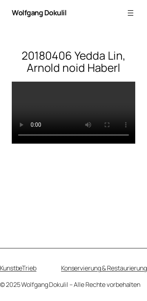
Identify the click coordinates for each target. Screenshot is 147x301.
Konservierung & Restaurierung (104, 268)
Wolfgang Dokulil (39, 12)
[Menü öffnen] (130, 13)
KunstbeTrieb (18, 268)
